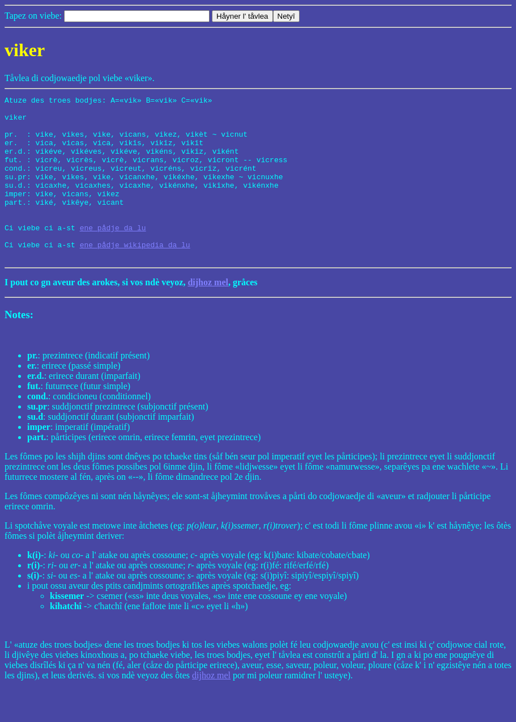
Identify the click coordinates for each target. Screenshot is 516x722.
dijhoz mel (207, 314)
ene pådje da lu (113, 255)
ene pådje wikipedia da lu (135, 275)
